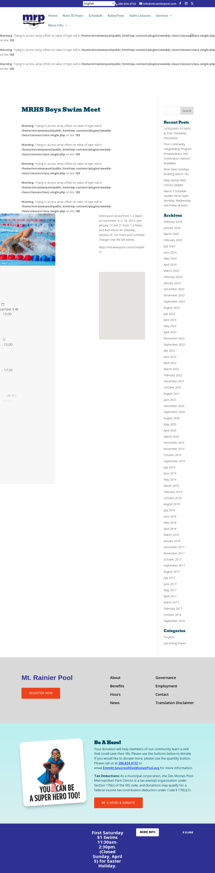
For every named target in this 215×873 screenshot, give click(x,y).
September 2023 (174, 301)
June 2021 (170, 400)
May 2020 (170, 424)
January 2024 (172, 283)
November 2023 (174, 295)
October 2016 (172, 615)
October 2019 (172, 455)
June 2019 (170, 473)
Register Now (41, 693)
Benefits (117, 686)
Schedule (95, 16)
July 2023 (169, 314)
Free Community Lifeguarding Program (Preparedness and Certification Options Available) (178, 153)
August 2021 (172, 393)
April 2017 (170, 596)
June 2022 (170, 357)
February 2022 (173, 375)
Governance (165, 678)
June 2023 (170, 320)
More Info (147, 832)
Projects (169, 637)
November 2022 (174, 338)
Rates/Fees (116, 16)
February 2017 (173, 608)
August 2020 (172, 418)
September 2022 (174, 344)
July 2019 (169, 467)
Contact (162, 695)
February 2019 (173, 492)
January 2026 (172, 228)
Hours (115, 695)
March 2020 (171, 436)
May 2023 (170, 326)
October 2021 (172, 387)
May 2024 (170, 258)
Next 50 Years (73, 16)
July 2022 (169, 350)
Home (52, 16)
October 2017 (172, 559)
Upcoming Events (175, 643)
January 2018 (172, 541)
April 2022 (170, 363)
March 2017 (171, 602)
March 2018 (171, 535)
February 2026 (173, 222)
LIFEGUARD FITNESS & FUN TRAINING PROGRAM (177, 133)
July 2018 (169, 510)
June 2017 (170, 584)
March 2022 (171, 369)
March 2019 (171, 486)
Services (162, 16)
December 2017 (174, 547)
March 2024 (171, 271)
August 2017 (172, 571)
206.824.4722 (128, 763)
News (115, 703)
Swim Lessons (139, 16)
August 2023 (172, 307)
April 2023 (170, 332)
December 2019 (174, 442)
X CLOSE (188, 832)
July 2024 (169, 246)
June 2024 (170, 252)
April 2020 (170, 430)
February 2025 (173, 240)
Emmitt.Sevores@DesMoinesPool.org (131, 768)
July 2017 (169, 578)
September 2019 (174, 461)
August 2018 (172, 504)
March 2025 (171, 234)
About (115, 678)
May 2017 (170, 590)
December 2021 (174, 381)
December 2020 (174, 406)
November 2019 (174, 449)
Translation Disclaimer (174, 703)
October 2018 (172, 498)
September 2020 (174, 412)
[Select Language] (99, 3)
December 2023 (174, 289)
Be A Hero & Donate (118, 803)
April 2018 (170, 529)
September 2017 (174, 565)
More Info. (56, 26)
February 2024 (173, 277)
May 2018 (170, 522)
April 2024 (170, 264)
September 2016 (174, 621)
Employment (166, 686)
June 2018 (170, 516)
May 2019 (170, 479)
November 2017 (174, 553)
